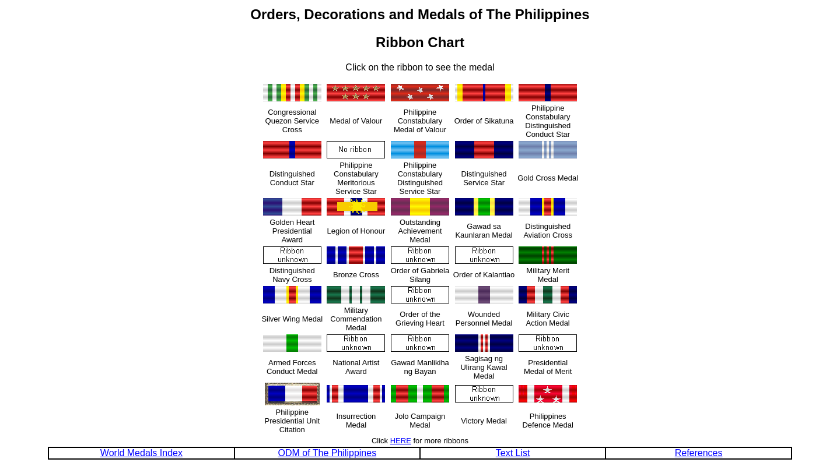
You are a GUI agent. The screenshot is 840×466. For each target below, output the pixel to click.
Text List (513, 453)
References (699, 453)
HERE (400, 440)
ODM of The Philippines (327, 453)
